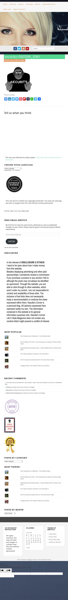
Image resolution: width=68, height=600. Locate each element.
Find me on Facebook (16, 211)
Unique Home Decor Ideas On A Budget (24, 387)
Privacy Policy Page (54, 539)
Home (5, 4)
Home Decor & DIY (49, 4)
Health (21, 4)
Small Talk (7, 9)
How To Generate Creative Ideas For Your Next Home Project (37, 359)
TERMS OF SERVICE (55, 542)
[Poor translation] (8, 570)
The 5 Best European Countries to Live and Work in (34, 354)
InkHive (30, 559)
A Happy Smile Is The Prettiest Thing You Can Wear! (34, 365)
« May (27, 547)
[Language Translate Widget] (13, 168)
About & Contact (19, 9)
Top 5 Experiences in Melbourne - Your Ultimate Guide (35, 336)
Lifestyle (12, 4)
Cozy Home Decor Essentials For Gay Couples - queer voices (23, 382)
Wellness (29, 4)
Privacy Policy (53, 536)
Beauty (37, 4)
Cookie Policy (52, 534)
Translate (15, 170)
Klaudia (22, 60)
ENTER (11, 241)
